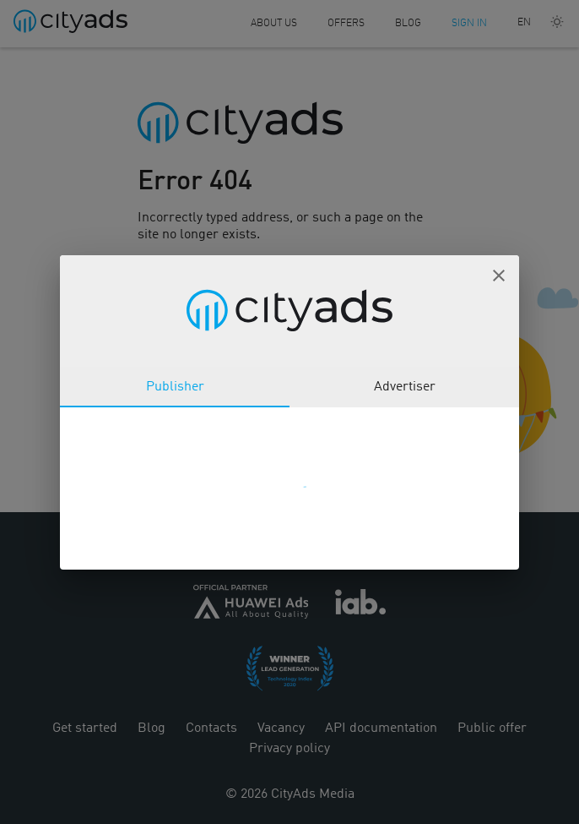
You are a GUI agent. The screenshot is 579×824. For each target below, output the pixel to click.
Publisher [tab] (175, 387)
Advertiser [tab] (405, 387)
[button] (499, 275)
